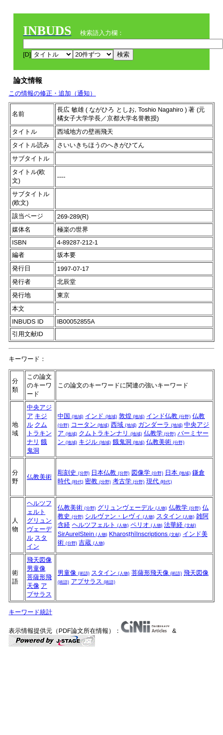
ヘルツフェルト (100, 524)
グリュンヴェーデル (39, 529)
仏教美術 (165, 441)
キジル (95, 441)
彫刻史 (74, 472)
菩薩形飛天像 (156, 572)
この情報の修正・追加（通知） (52, 93)
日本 (178, 472)
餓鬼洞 (129, 441)
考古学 (129, 481)
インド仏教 (168, 416)
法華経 (180, 524)
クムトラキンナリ (39, 433)
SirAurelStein (82, 533)
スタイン (175, 516)
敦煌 (132, 416)
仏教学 (160, 433)
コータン (90, 424)
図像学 (147, 472)
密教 (98, 481)
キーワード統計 (30, 612)
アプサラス (93, 581)
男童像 (36, 568)
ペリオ (146, 524)
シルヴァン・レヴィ (119, 516)
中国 (70, 416)
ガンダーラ (160, 424)
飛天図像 (39, 559)
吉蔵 (92, 542)
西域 (124, 424)
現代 (159, 481)
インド (101, 416)
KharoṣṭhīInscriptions (145, 533)
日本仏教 (110, 472)
